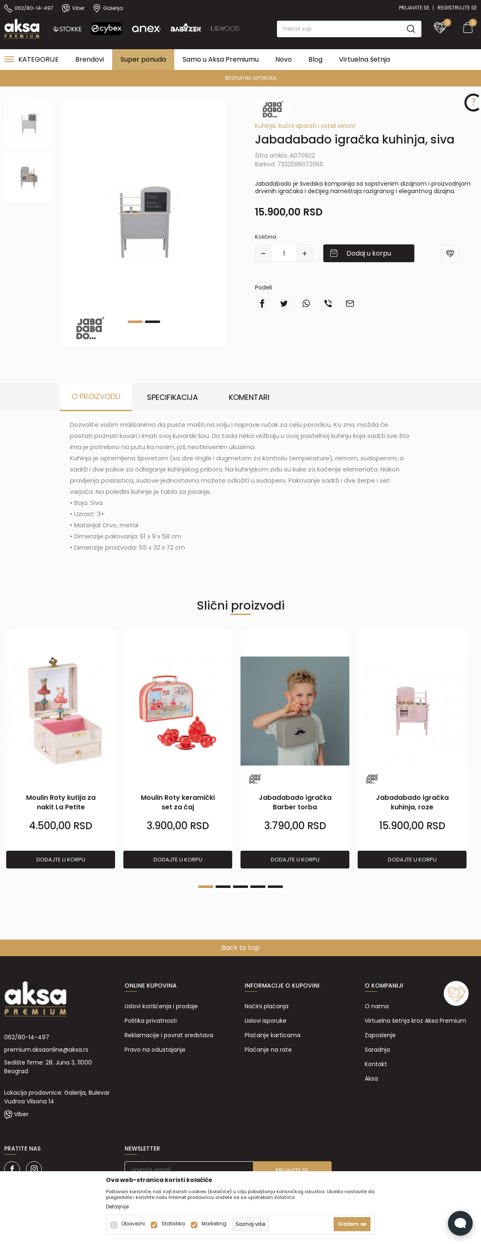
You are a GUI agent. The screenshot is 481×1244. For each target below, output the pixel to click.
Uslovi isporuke (265, 1021)
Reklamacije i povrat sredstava (169, 1035)
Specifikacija (172, 397)
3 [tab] (240, 886)
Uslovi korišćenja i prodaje (161, 1006)
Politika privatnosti (151, 1021)
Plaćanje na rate (268, 1049)
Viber (21, 1114)
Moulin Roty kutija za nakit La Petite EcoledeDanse (61, 807)
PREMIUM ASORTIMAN (239, 77)
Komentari (249, 397)
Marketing (214, 1223)
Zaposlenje (380, 1035)
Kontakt (376, 1064)
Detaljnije (117, 1206)
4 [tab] (257, 886)
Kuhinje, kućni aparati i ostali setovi (305, 126)
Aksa (371, 1078)
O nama (377, 1006)
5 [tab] (275, 886)
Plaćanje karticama (273, 1035)
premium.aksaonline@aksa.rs (46, 1049)
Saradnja (377, 1049)
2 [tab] (152, 322)
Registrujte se (457, 7)
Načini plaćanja (267, 1006)
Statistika (173, 1223)
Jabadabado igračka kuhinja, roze (412, 802)
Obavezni (133, 1223)
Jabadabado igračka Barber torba (295, 802)
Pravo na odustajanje (155, 1049)
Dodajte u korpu (60, 860)
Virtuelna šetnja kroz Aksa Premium (415, 1021)
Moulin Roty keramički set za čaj (178, 802)
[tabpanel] (144, 222)
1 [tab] (135, 322)
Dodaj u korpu (368, 253)
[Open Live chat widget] (460, 1223)
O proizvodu (96, 396)
